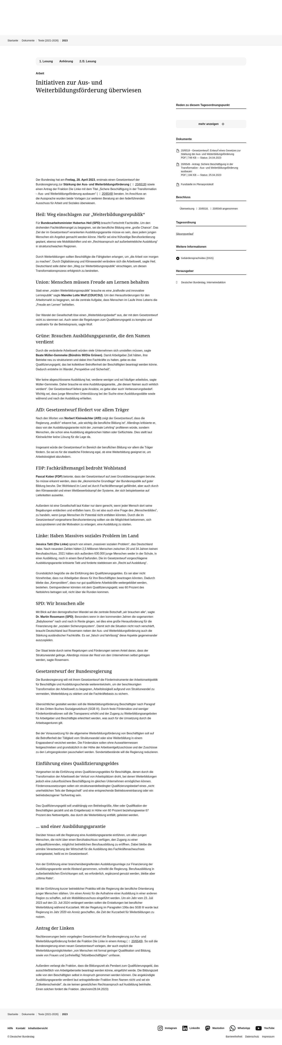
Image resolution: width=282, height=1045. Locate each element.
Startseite (13, 40)
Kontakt (20, 1028)
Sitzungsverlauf (184, 233)
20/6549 (105, 193)
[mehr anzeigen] (211, 124)
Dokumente (28, 40)
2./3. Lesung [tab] (87, 61)
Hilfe (10, 1028)
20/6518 (138, 184)
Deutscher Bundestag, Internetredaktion (203, 282)
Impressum (268, 1036)
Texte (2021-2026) (48, 40)
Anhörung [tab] (66, 61)
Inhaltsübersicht (37, 1028)
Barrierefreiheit (234, 1036)
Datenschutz (252, 1036)
